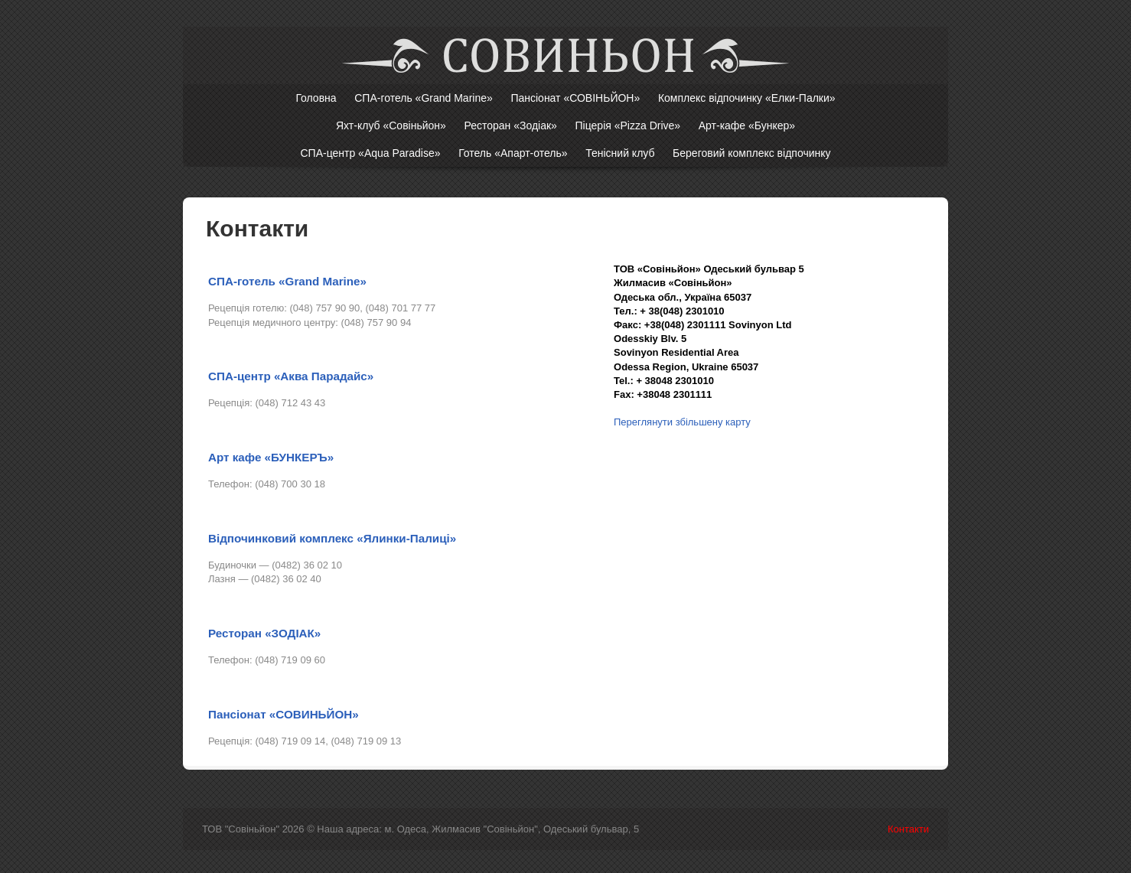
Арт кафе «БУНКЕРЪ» (271, 457)
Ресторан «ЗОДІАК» (264, 633)
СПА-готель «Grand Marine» (423, 98)
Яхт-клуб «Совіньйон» (391, 125)
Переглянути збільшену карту (682, 422)
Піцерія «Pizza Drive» (628, 125)
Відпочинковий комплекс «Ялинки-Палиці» (332, 538)
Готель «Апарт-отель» (512, 153)
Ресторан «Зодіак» (510, 125)
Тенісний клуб (619, 153)
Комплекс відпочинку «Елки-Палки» (747, 98)
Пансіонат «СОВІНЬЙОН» (575, 98)
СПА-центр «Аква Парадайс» (290, 376)
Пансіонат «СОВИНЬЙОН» (283, 714)
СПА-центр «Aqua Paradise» (370, 153)
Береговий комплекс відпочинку (751, 153)
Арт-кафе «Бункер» (747, 125)
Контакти (908, 829)
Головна (315, 98)
